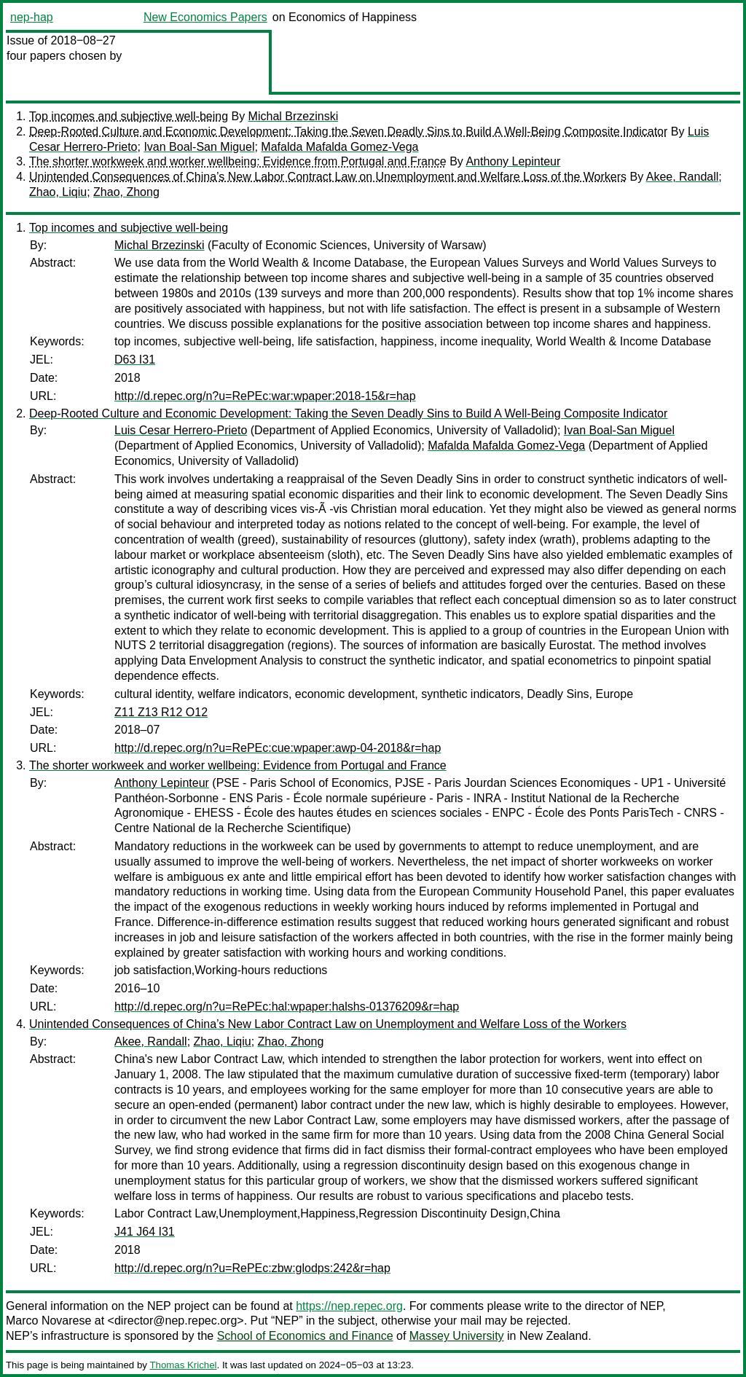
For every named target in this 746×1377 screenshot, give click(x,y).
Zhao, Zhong (126, 192)
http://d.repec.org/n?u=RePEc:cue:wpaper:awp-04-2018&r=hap (277, 748)
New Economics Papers (205, 17)
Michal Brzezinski (293, 116)
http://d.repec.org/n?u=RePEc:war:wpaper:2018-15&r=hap (265, 396)
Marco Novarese (48, 1320)
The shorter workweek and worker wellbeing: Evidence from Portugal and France (238, 161)
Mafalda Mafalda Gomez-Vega (339, 147)
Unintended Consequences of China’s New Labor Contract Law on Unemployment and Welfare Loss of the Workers (328, 176)
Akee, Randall (682, 176)
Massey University (456, 1336)
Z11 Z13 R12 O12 (161, 712)
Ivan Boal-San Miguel (199, 147)
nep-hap (31, 17)
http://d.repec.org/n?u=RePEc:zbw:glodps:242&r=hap (252, 1268)
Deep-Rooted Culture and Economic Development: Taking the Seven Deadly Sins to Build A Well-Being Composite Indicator (348, 131)
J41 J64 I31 (144, 1231)
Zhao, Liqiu (58, 192)
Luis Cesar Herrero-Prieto (180, 430)
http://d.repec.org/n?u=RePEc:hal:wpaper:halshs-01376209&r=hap (286, 1006)
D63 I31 (134, 359)
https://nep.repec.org (349, 1306)
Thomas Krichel (182, 1365)
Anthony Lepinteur (513, 161)
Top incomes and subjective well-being (128, 116)
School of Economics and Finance (305, 1336)
